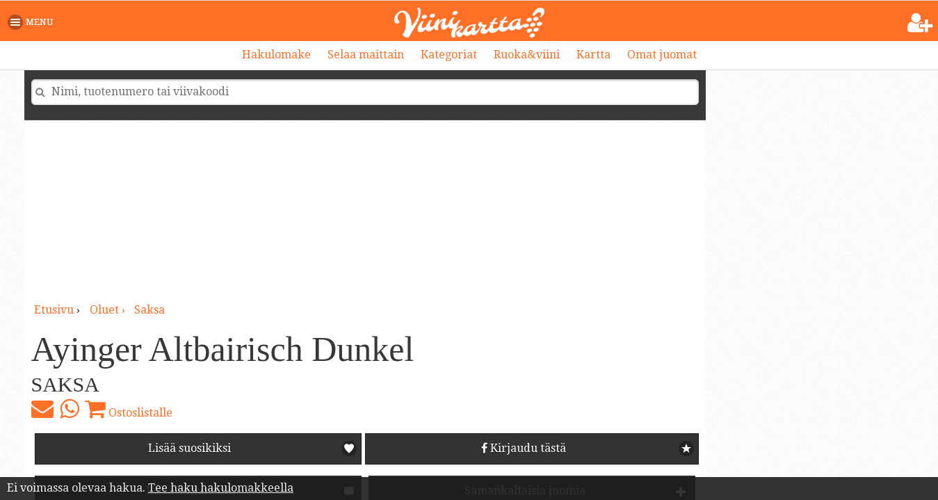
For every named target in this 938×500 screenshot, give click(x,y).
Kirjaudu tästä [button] (523, 448)
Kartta (593, 54)
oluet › (109, 309)
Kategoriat (449, 54)
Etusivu (54, 309)
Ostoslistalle (128, 409)
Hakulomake (276, 54)
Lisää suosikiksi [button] (189, 448)
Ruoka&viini (527, 54)
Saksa (149, 309)
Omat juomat (662, 54)
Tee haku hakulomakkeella (220, 487)
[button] (33, 22)
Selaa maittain (366, 54)
